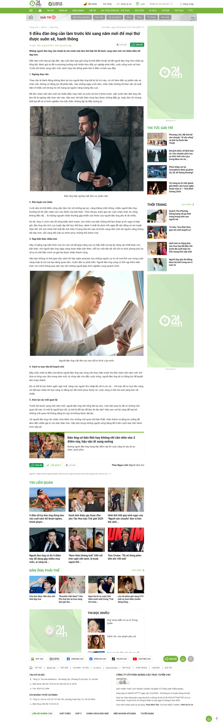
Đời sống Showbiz (81, 17)
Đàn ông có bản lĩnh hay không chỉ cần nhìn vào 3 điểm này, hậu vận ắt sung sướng (101, 439)
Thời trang (157, 204)
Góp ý (78, 713)
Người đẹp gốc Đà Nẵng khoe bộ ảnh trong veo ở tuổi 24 (180, 262)
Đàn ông (165, 17)
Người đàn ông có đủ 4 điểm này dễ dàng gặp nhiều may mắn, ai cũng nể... (45, 558)
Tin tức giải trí (115, 17)
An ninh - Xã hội (81, 668)
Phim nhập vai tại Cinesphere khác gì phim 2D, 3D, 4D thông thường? (181, 170)
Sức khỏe (139, 10)
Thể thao (178, 10)
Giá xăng (107, 4)
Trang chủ (33, 27)
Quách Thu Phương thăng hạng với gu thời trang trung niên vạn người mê (180, 215)
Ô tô (191, 10)
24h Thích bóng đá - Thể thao (115, 10)
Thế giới (165, 10)
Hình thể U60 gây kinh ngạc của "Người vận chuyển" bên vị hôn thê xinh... (125, 518)
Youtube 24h (142, 659)
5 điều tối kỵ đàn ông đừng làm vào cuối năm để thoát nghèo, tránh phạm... (46, 518)
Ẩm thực (126, 668)
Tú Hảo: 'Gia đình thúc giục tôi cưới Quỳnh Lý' (180, 228)
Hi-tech (152, 10)
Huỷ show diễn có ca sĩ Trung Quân (122, 621)
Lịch (140, 3)
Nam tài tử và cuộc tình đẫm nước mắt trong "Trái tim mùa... (100, 599)
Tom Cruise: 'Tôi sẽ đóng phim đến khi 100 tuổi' (124, 557)
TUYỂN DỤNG (147, 713)
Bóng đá (63, 10)
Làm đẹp (156, 668)
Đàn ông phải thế (45, 45)
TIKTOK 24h (119, 659)
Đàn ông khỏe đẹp (63, 45)
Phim (139, 17)
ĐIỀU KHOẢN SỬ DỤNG (125, 713)
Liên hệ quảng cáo (42, 713)
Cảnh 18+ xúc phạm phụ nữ (121, 636)
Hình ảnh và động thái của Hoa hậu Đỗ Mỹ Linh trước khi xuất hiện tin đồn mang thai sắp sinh (181, 247)
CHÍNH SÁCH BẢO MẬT (97, 713)
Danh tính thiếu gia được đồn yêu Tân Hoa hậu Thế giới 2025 (86, 517)
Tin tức (50, 10)
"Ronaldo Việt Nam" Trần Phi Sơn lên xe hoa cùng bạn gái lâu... (71, 599)
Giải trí (92, 10)
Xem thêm (137, 570)
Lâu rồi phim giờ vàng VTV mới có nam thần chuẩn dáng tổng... (131, 599)
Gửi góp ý (54, 465)
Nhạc (129, 17)
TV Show (151, 17)
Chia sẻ (139, 45)
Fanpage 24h (75, 659)
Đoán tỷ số (123, 3)
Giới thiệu (65, 713)
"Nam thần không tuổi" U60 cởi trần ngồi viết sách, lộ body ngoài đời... (85, 558)
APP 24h (37, 659)
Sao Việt (99, 17)
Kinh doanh (78, 10)
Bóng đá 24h (98, 659)
